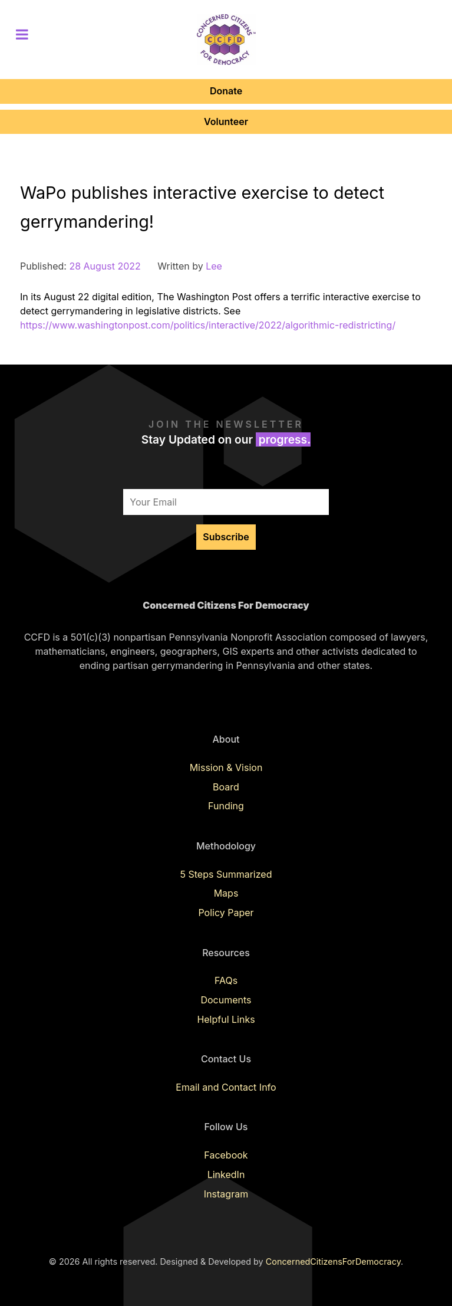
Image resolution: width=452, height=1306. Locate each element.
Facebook (226, 1155)
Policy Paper (225, 912)
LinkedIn (226, 1174)
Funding (226, 806)
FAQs (226, 980)
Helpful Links (226, 1019)
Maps (226, 893)
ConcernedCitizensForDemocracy (333, 1261)
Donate (226, 91)
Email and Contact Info (226, 1087)
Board (226, 787)
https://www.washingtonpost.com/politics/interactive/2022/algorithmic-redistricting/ (207, 325)
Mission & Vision (226, 767)
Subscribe (226, 537)
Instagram (226, 1194)
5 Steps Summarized (226, 874)
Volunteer (226, 121)
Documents (225, 1000)
